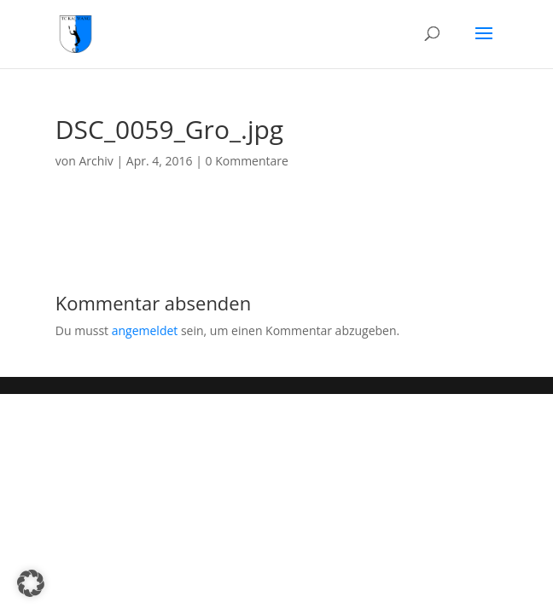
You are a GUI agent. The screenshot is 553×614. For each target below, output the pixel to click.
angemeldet (145, 330)
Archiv (96, 161)
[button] (30, 583)
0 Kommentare (247, 161)
